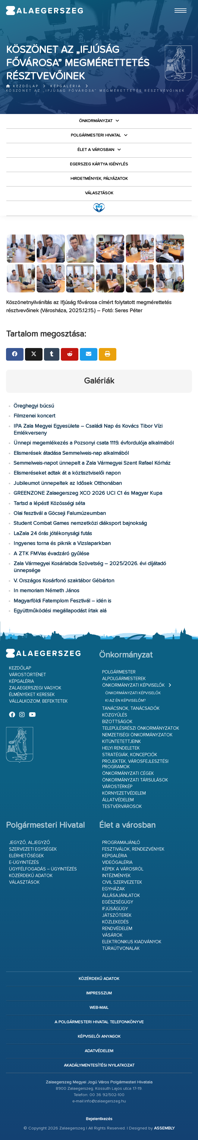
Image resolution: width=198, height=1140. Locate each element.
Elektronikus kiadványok (132, 942)
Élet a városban (95, 150)
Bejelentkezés (99, 1119)
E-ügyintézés (24, 862)
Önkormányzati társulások (135, 780)
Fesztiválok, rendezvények (133, 849)
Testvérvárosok (122, 806)
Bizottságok (117, 721)
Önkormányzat (95, 121)
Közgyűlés (114, 715)
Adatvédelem (99, 1051)
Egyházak (113, 889)
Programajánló (121, 842)
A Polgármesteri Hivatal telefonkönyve (99, 1022)
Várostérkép (117, 786)
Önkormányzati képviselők (133, 685)
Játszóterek (117, 915)
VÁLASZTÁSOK (99, 193)
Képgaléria (65, 86)
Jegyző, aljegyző (29, 842)
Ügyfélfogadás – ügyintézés (43, 869)
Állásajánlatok (121, 895)
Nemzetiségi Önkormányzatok (137, 735)
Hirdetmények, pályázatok (99, 179)
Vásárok (112, 935)
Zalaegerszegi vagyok (35, 688)
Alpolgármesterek (124, 678)
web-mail (99, 1008)
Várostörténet (27, 675)
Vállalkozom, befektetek (38, 701)
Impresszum (99, 993)
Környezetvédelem (124, 793)
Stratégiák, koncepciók (129, 755)
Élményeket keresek (32, 694)
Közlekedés (115, 922)
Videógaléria (117, 862)
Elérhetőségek (26, 856)
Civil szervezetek (122, 882)
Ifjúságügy (115, 909)
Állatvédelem (118, 800)
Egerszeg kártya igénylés (99, 164)
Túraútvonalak (121, 948)
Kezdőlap (22, 86)
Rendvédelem (117, 928)
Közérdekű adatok (31, 875)
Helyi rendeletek (121, 748)
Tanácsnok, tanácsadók (131, 708)
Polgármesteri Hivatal (96, 135)
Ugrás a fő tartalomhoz (177, 2)
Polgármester (119, 672)
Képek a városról (122, 869)
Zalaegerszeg (44, 10)
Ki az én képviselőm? (125, 701)
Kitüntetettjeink (121, 741)
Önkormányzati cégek (128, 773)
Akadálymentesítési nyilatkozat (99, 1065)
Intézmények (116, 875)
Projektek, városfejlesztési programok (135, 764)
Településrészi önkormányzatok (140, 728)
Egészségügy (117, 902)
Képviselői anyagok (99, 1036)
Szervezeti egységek (33, 849)
